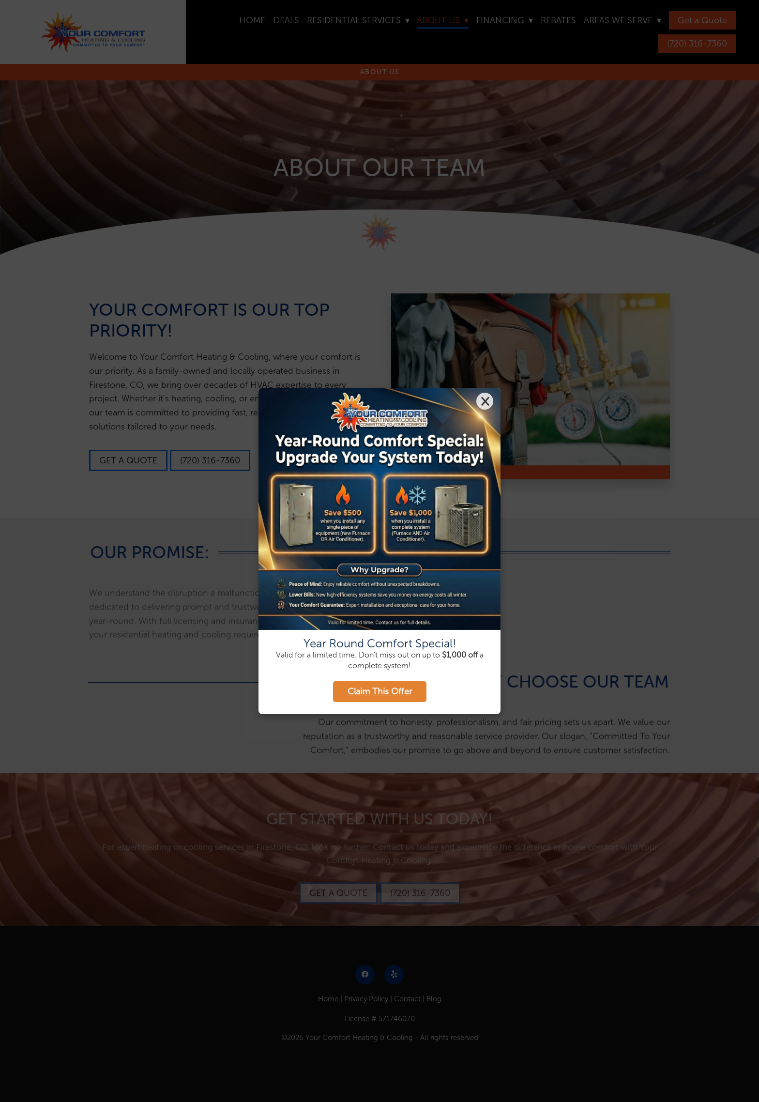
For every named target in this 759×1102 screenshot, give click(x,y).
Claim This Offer (380, 691)
